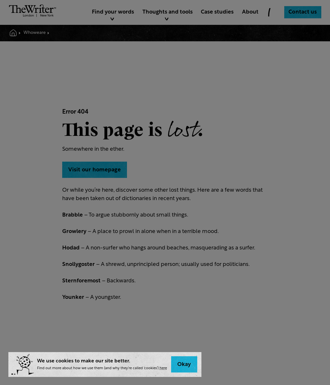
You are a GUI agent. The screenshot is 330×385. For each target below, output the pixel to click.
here (163, 368)
